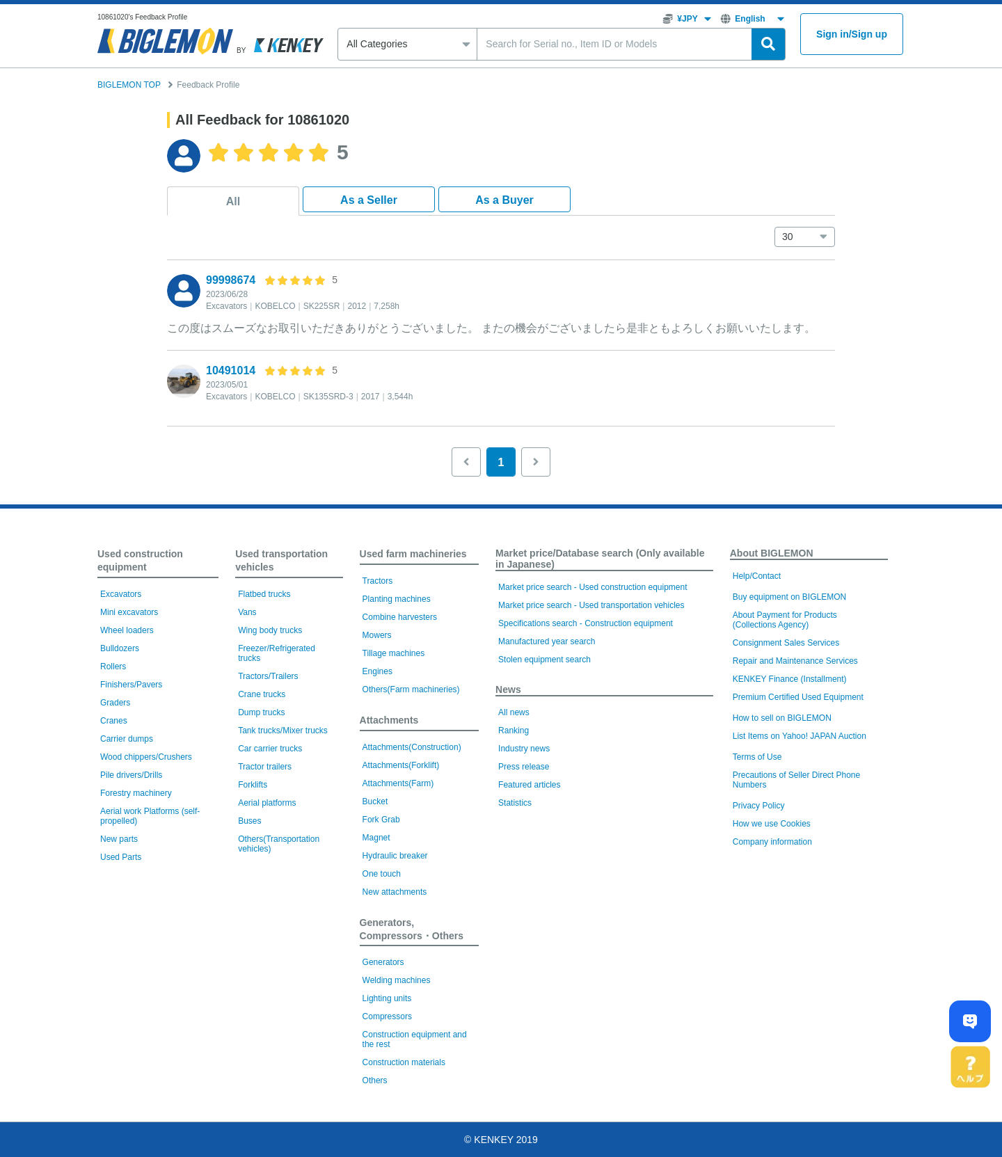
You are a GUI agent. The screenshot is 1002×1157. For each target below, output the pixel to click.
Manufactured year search (546, 641)
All (233, 201)
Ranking (513, 730)
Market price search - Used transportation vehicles (591, 605)
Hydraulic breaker (395, 856)
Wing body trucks (270, 630)
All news (514, 712)
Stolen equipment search (544, 659)
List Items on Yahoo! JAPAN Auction (799, 736)
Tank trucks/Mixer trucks (283, 730)
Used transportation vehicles (281, 560)
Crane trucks (261, 694)
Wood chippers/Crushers (146, 757)
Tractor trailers (265, 767)
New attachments (395, 892)
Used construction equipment (140, 560)
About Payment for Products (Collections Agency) (785, 620)
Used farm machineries (413, 553)
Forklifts (252, 785)
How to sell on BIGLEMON (782, 718)
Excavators (120, 594)
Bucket (375, 801)
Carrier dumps (126, 739)
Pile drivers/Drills (131, 775)
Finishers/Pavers (131, 684)
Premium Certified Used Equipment (798, 697)
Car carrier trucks (270, 748)
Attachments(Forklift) (401, 765)
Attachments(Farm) (398, 783)
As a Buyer (504, 200)
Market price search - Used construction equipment (592, 587)
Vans (247, 612)
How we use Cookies (772, 824)
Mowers (377, 635)
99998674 (230, 280)
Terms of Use (757, 757)
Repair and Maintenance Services (795, 661)
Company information (772, 842)
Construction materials (404, 1062)
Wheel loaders (127, 630)
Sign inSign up (851, 34)
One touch (382, 874)
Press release (523, 767)
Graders (115, 703)
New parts (119, 839)
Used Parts (120, 857)
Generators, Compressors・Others (411, 929)
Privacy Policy (759, 806)
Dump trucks (261, 712)
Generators (383, 962)
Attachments (389, 720)
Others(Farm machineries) (411, 689)
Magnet (376, 838)
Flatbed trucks (264, 594)
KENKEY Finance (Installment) (790, 679)
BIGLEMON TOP (129, 85)
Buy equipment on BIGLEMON (789, 597)
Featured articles (529, 785)
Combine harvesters (400, 617)
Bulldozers (119, 648)
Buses (249, 821)
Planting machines (397, 599)
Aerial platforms (267, 803)
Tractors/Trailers (268, 676)
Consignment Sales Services (786, 643)
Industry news (524, 748)
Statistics (515, 803)
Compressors (387, 1016)
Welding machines (397, 980)
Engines (377, 671)
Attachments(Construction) (412, 747)
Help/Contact (757, 576)
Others (375, 1080)
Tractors (378, 581)
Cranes (113, 721)
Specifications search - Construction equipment (585, 623)
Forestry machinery (136, 793)
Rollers (113, 666)
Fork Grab (381, 819)
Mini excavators (129, 612)
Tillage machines (394, 653)
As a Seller (368, 200)
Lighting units (387, 998)
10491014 (230, 370)
